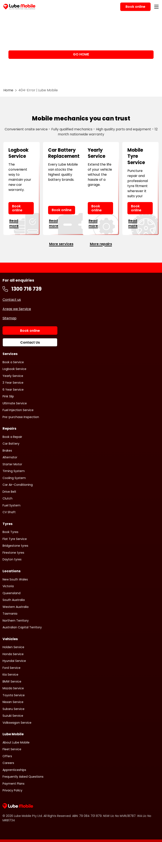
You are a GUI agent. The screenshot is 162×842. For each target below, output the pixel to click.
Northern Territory (16, 620)
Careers (8, 763)
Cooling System (14, 478)
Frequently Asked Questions (23, 777)
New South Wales (15, 579)
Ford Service (11, 668)
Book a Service (13, 362)
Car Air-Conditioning (18, 485)
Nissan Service (13, 702)
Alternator (10, 457)
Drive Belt (9, 492)
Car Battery (11, 443)
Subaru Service (13, 709)
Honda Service (13, 654)
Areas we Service (17, 308)
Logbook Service (14, 369)
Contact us (12, 299)
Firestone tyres (13, 553)
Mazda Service (13, 688)
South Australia (14, 600)
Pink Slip (8, 396)
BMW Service (12, 681)
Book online (17, 208)
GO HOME (81, 54)
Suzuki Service (13, 716)
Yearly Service (13, 376)
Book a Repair (12, 437)
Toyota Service (14, 695)
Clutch (7, 498)
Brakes (7, 450)
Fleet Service (12, 749)
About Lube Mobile (16, 742)
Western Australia (15, 607)
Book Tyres (10, 532)
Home (8, 90)
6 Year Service (13, 389)
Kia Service (10, 674)
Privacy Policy (12, 790)
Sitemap (9, 318)
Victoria (8, 586)
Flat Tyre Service (15, 539)
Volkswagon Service (17, 723)
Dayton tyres (12, 559)
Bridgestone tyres (15, 546)
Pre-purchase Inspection (21, 417)
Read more (14, 223)
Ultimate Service (15, 403)
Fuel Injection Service (18, 410)
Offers (7, 756)
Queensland (11, 593)
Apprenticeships (14, 770)
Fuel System (11, 505)
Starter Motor (12, 464)
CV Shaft (9, 512)
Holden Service (13, 647)
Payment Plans (13, 783)
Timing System (14, 471)
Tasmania (10, 613)
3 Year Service (13, 383)
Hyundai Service (14, 661)
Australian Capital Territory (22, 627)
